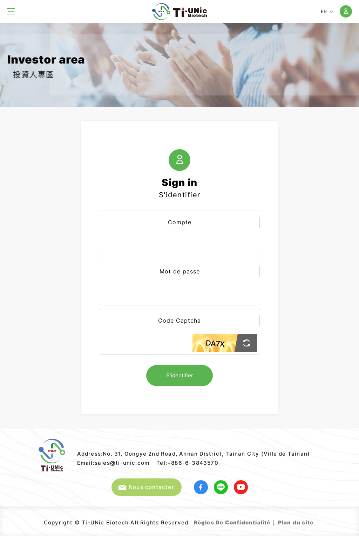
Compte (179, 222)
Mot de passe (180, 271)
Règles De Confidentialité (232, 522)
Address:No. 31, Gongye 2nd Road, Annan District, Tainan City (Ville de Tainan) (193, 453)
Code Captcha (179, 320)
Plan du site (295, 522)
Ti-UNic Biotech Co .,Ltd (179, 11)
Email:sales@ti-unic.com (113, 462)
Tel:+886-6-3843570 (187, 462)
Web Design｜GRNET (314, 519)
